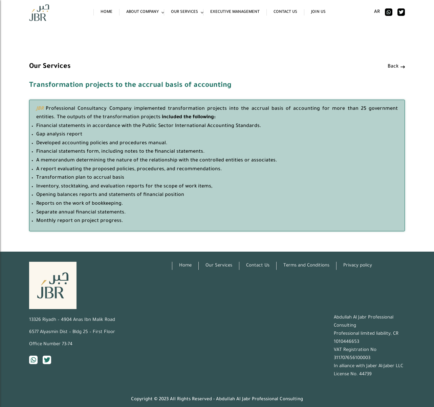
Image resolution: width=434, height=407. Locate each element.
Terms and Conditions (306, 265)
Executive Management (235, 12)
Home (106, 12)
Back (396, 67)
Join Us (318, 12)
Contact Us (285, 12)
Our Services (184, 12)
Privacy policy (357, 265)
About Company (142, 12)
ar (377, 12)
